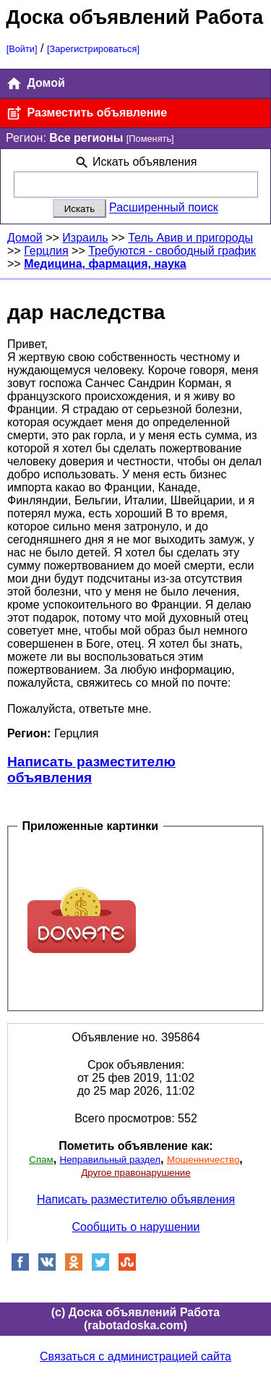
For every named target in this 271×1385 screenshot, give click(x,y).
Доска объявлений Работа (134, 17)
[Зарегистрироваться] (93, 48)
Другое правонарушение (135, 1172)
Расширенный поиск (163, 208)
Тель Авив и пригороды (190, 238)
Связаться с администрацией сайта (135, 1356)
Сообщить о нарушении (136, 1227)
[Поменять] (150, 138)
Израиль (85, 238)
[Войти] (22, 48)
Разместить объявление (86, 113)
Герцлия (46, 251)
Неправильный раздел (110, 1159)
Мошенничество (203, 1159)
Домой (35, 83)
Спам (41, 1159)
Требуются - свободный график (172, 251)
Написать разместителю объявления (91, 769)
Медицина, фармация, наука (105, 264)
